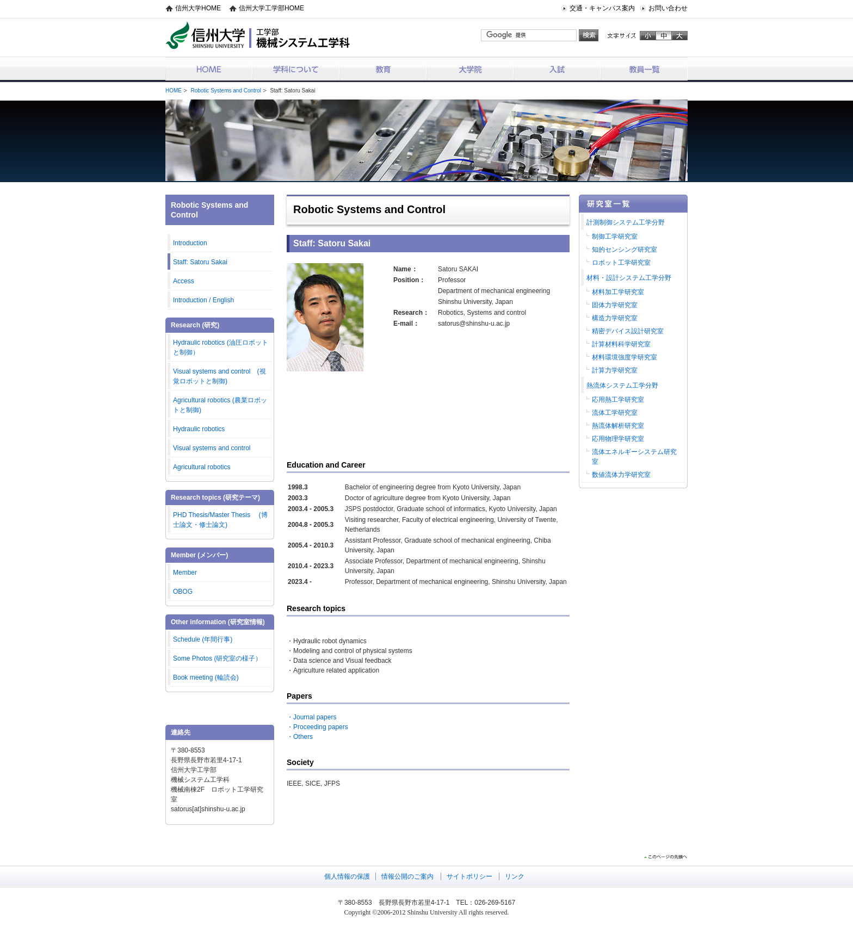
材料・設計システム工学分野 (628, 278)
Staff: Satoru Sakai (200, 262)
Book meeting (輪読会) (206, 677)
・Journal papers (311, 717)
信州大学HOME (198, 8)
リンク (514, 876)
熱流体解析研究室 (618, 426)
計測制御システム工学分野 (625, 222)
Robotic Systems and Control (225, 91)
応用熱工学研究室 (618, 399)
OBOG (183, 591)
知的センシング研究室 (624, 249)
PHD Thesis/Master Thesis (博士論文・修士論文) (220, 519)
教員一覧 (644, 68)
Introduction (190, 243)
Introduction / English (203, 300)
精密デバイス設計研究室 (628, 331)
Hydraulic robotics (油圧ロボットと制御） (220, 347)
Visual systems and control (212, 448)
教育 (382, 68)
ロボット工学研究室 (621, 262)
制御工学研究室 (615, 236)
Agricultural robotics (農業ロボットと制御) (220, 405)
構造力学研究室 (615, 318)
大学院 (470, 68)
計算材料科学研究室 (621, 344)
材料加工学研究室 (618, 292)
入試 (557, 68)
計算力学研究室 (615, 370)
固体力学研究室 (615, 305)
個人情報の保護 (347, 876)
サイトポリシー (469, 876)
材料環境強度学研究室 (624, 357)
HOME (208, 68)
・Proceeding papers (317, 727)
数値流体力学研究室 (621, 474)
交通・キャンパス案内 (602, 8)
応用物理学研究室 (618, 439)
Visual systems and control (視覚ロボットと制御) (219, 376)
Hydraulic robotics (199, 429)
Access (183, 281)
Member (185, 572)
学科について (295, 68)
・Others (300, 737)
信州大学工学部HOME (271, 8)
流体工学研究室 (615, 412)
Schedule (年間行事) (202, 639)
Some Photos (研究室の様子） (217, 658)
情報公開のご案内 (407, 876)
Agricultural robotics (201, 467)
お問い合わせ (668, 8)
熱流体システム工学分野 (622, 385)
